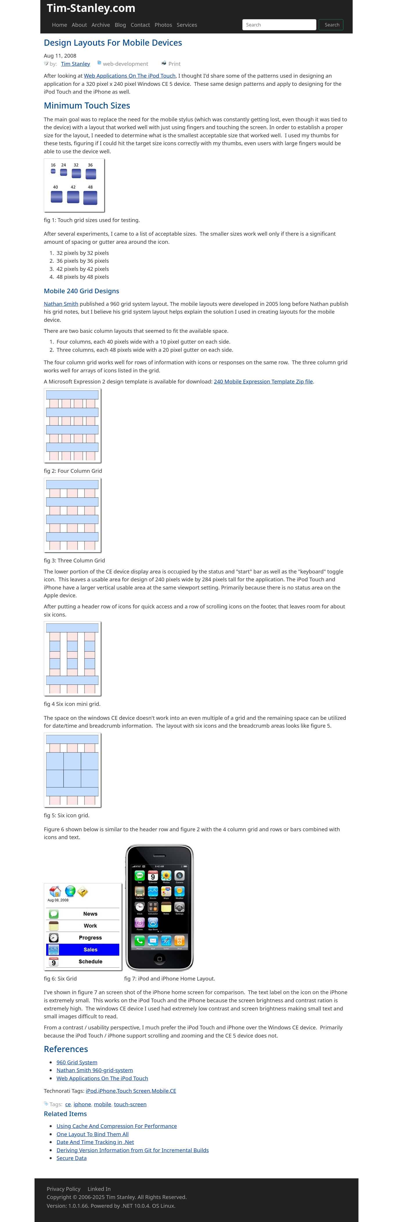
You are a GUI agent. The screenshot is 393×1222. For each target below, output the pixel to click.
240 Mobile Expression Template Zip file (263, 381)
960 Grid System (77, 1062)
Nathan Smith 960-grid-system (95, 1070)
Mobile (160, 1090)
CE (173, 1090)
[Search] (279, 24)
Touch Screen (133, 1090)
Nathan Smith (61, 303)
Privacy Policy (63, 1188)
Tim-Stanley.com (91, 7)
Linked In (99, 1188)
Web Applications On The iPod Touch (130, 75)
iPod (91, 1090)
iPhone (107, 1090)
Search (332, 25)
